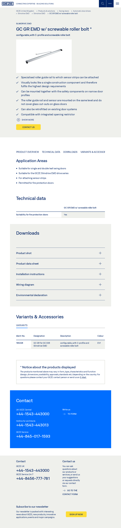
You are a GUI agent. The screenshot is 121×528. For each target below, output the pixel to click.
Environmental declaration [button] (59, 295)
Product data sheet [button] (59, 263)
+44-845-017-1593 (33, 436)
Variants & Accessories (95, 152)
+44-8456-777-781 (33, 478)
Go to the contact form (70, 492)
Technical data (51, 152)
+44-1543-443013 (32, 425)
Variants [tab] (22, 325)
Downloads (70, 152)
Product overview (27, 152)
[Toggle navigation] (117, 3)
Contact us (28, 127)
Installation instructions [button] (59, 274)
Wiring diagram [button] (59, 284)
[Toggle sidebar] (110, 3)
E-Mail (83, 377)
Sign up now (76, 514)
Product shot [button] (59, 253)
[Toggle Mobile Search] (102, 3)
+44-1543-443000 (32, 414)
